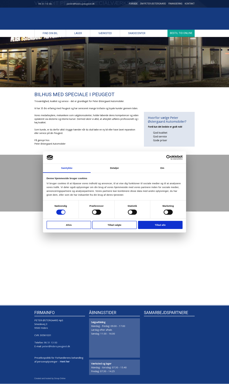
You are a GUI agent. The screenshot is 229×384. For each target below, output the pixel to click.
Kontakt (190, 3)
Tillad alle (160, 225)
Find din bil (50, 33)
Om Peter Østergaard (153, 3)
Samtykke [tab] (67, 168)
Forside (133, 3)
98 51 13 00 (45, 3)
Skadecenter (136, 33)
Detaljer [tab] (114, 168)
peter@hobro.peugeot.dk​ (56, 346)
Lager (78, 33)
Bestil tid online (181, 33)
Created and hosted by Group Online (50, 378)
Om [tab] (162, 168)
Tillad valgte (114, 225)
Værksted (105, 33)
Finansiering (175, 3)
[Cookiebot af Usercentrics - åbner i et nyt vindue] (169, 157)
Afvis (69, 225)
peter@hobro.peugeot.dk (81, 3)
